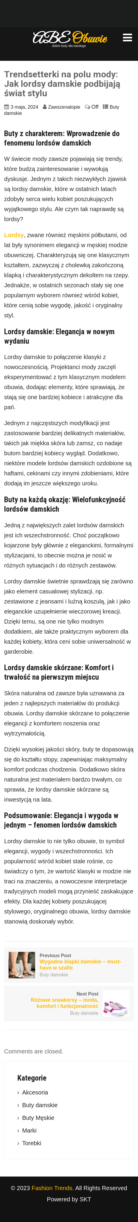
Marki (29, 1130)
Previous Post (69, 962)
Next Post (69, 1000)
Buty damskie (54, 974)
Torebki (31, 1143)
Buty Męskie (38, 1118)
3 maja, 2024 (24, 107)
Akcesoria (35, 1092)
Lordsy (14, 235)
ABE (69, 39)
